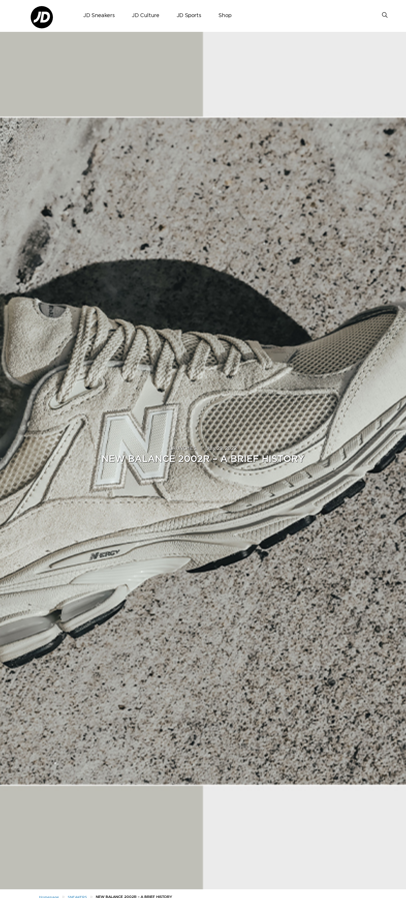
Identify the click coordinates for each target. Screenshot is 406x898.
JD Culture (145, 15)
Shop (225, 15)
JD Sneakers (99, 15)
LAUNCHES (182, 448)
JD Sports (189, 15)
